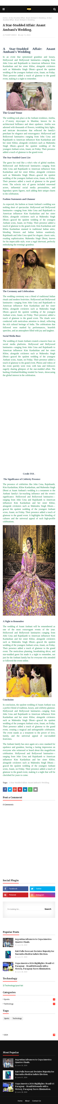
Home (5, 18)
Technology (29, 1004)
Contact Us (36, 1101)
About (27, 1101)
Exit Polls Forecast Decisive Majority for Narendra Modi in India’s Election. (34, 952)
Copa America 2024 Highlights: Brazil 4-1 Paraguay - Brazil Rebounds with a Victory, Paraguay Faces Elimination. (34, 966)
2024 (29, 1035)
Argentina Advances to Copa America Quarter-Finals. (33, 940)
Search (48, 909)
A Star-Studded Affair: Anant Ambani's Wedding (27, 18)
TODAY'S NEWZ (11, 35)
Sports (29, 999)
